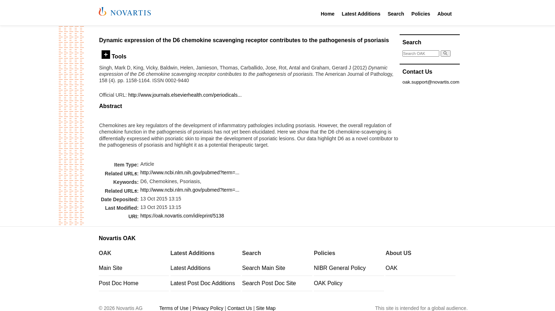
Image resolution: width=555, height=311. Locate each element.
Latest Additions (361, 14)
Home (327, 14)
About (444, 14)
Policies (420, 14)
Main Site (110, 268)
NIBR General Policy (340, 268)
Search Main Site (263, 268)
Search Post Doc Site (269, 283)
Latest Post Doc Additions (203, 283)
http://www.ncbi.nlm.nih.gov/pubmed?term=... (190, 172)
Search (396, 14)
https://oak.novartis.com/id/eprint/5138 (182, 216)
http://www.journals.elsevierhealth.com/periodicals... (185, 95)
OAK (391, 268)
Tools (114, 56)
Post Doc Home (118, 283)
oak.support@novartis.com (430, 82)
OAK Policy (328, 283)
